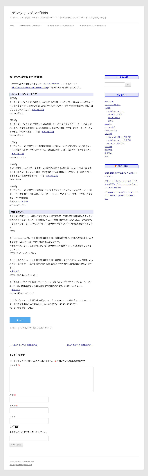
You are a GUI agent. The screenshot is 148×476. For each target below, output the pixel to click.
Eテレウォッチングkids (29, 13)
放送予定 (108, 134)
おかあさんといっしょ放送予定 (119, 140)
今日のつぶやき (25, 328)
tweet (20, 320)
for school (108, 124)
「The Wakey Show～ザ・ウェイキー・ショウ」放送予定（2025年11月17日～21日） (121, 195)
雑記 (106, 156)
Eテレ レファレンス (112, 105)
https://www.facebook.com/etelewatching (30, 87)
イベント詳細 (38, 109)
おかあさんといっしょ (115, 111)
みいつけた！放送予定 (115, 143)
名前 (13, 395)
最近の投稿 (123, 166)
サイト (13, 416)
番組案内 (108, 153)
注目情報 (108, 150)
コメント (15, 365)
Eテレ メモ (109, 102)
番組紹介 (16, 271)
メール (14, 405)
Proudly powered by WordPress (21, 465)
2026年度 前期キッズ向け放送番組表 (93, 26)
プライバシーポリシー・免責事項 (22, 461)
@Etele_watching (51, 84)
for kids (108, 108)
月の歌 (110, 121)
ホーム (12, 26)
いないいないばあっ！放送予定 (119, 137)
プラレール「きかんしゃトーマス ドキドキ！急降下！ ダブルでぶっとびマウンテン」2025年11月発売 (121, 184)
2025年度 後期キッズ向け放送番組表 (61, 26)
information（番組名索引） (31, 26)
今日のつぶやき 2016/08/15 (23, 345)
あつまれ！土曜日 (115, 114)
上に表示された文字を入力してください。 (29, 432)
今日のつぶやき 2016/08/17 (79, 345)
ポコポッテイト (114, 118)
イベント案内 (110, 127)
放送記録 (108, 147)
